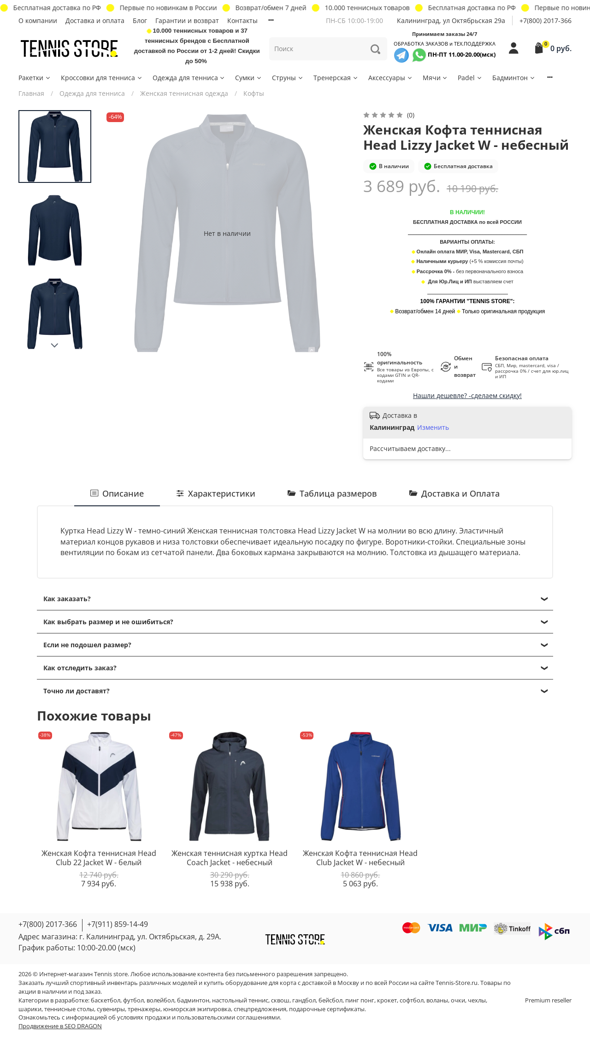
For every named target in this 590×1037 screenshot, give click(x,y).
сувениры (111, 1009)
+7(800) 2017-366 (545, 20)
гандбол (304, 1000)
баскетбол (105, 1000)
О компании (37, 20)
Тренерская (336, 77)
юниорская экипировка (197, 1009)
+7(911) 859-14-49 (117, 924)
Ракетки (34, 77)
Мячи (435, 77)
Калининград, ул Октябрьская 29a (451, 20)
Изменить (433, 427)
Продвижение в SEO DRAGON (60, 1026)
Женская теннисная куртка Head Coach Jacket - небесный (229, 857)
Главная (31, 93)
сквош (280, 1000)
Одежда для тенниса (189, 77)
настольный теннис (240, 1000)
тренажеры (144, 1009)
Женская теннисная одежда (184, 93)
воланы (437, 1000)
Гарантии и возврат (187, 20)
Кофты (253, 93)
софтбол (412, 1000)
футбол (133, 1000)
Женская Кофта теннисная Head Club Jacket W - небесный (360, 857)
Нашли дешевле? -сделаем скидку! (467, 395)
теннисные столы (69, 1009)
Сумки (248, 77)
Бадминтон (514, 77)
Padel (470, 77)
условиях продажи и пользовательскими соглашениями (198, 1017)
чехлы (477, 1000)
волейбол (160, 1000)
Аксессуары (390, 77)
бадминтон (193, 1000)
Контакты (242, 20)
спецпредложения (260, 1009)
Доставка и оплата (94, 20)
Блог (140, 20)
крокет (387, 1000)
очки (458, 1000)
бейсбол (330, 1000)
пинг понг (359, 1000)
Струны (288, 77)
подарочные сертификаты (327, 1009)
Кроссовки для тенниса (102, 77)
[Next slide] (55, 345)
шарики (29, 1009)
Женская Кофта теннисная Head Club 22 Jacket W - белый (98, 857)
